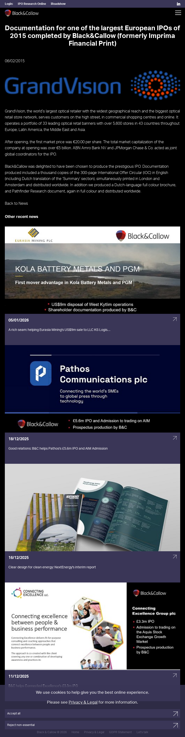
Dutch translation (36, 179)
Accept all (13, 713)
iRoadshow (58, 3)
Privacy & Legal (83, 702)
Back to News (16, 203)
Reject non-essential (21, 725)
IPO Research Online (32, 3)
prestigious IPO (128, 166)
